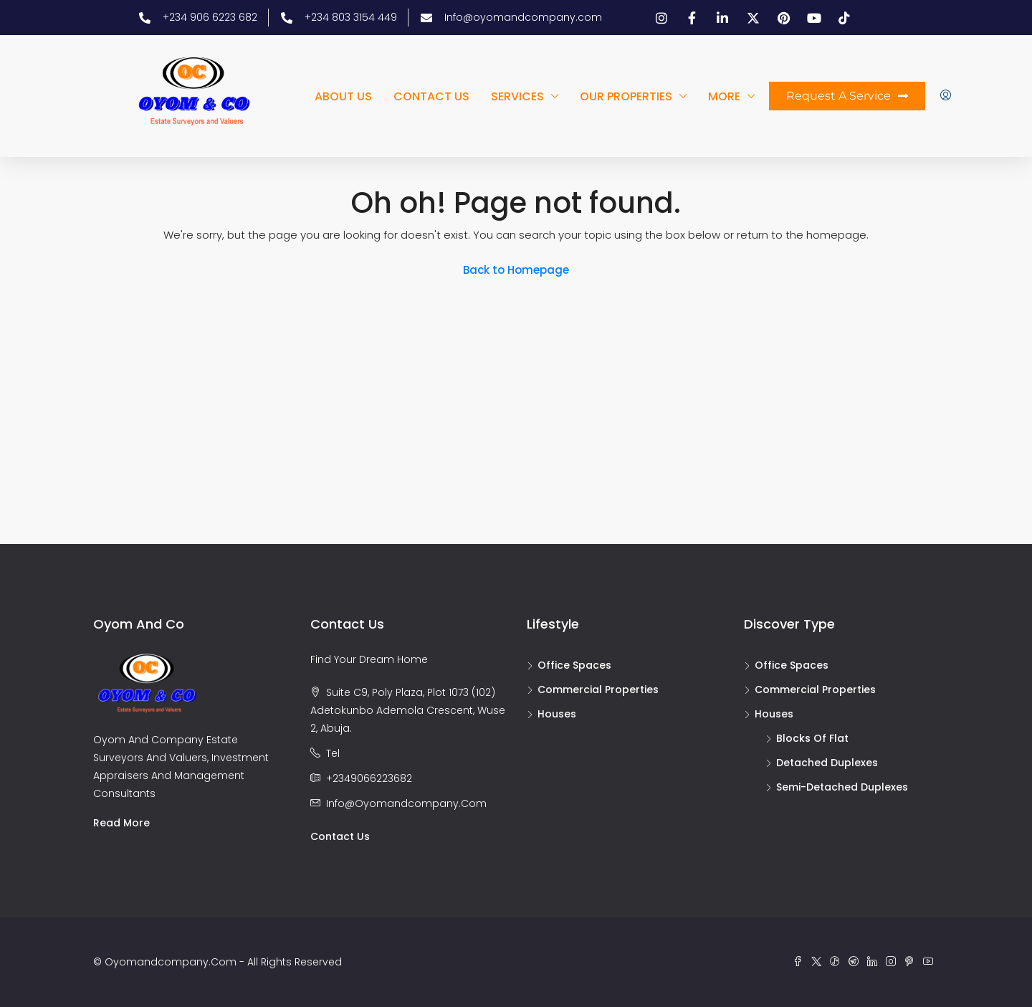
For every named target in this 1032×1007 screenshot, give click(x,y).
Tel (333, 753)
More (724, 96)
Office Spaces (574, 665)
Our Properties (626, 96)
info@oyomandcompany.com (406, 803)
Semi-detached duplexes (842, 787)
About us (343, 96)
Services (517, 96)
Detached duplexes (827, 762)
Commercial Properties (598, 689)
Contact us (431, 96)
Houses (557, 714)
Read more (121, 823)
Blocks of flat (812, 738)
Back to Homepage (516, 269)
